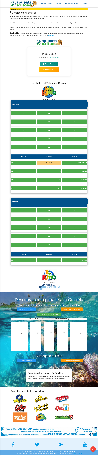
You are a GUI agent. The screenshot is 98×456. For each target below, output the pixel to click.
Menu (93, 449)
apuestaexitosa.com (69, 452)
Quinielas (84, 3)
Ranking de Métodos (46, 3)
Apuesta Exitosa (77, 454)
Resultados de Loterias (71, 3)
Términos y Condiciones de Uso (61, 454)
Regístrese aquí (54, 57)
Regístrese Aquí (49, 69)
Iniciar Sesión (49, 64)
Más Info (51, 35)
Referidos (58, 3)
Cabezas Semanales (49, 315)
